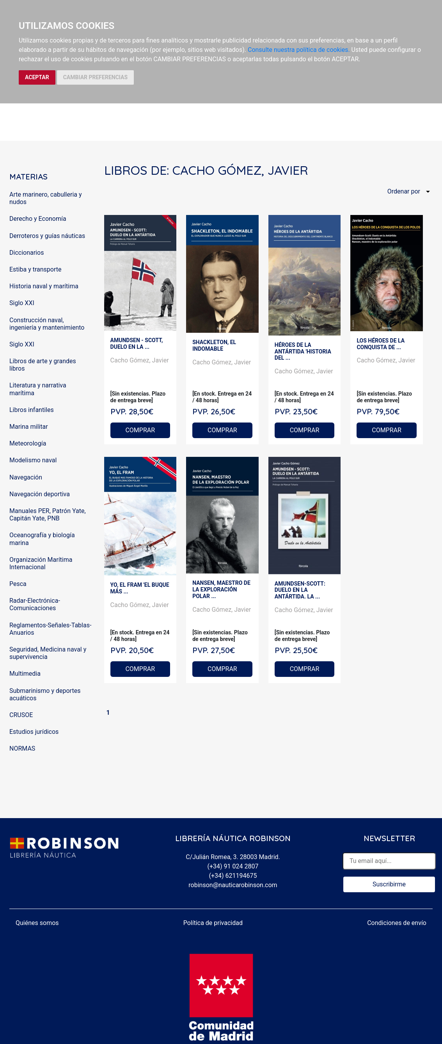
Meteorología (27, 443)
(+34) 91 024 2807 (233, 866)
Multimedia (25, 673)
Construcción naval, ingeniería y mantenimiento (46, 323)
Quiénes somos (37, 923)
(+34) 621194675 (233, 875)
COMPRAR (140, 430)
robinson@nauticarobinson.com (232, 885)
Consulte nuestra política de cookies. (299, 49)
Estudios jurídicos (34, 731)
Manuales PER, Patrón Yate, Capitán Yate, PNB (47, 514)
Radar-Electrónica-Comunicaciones (34, 604)
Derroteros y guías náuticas (47, 236)
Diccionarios (26, 252)
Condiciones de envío (396, 923)
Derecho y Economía (37, 218)
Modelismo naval (33, 460)
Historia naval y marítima (43, 286)
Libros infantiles (31, 410)
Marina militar (28, 426)
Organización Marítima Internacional (40, 563)
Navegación (25, 477)
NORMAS (22, 748)
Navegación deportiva (39, 494)
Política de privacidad (213, 923)
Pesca (18, 584)
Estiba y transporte (35, 269)
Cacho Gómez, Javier (139, 360)
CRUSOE (21, 715)
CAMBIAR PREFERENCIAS (95, 77)
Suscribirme (389, 884)
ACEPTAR (37, 77)
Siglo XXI (21, 303)
